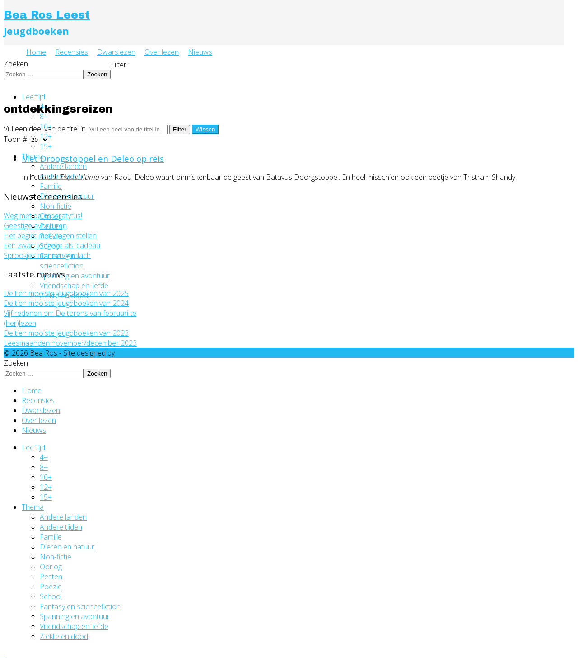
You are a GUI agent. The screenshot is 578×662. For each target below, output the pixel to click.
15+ (46, 146)
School (51, 246)
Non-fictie (55, 206)
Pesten (51, 226)
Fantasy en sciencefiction (62, 261)
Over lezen (161, 52)
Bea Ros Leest (47, 15)
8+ (44, 117)
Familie (51, 186)
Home (36, 52)
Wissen (205, 129)
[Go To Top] (4, 653)
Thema (33, 156)
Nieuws (200, 52)
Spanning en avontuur (75, 276)
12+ (46, 136)
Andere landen (63, 166)
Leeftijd (33, 97)
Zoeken (16, 64)
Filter (179, 129)
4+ (44, 107)
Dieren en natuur (67, 196)
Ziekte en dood (64, 295)
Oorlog (51, 216)
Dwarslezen (116, 52)
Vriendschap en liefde (74, 286)
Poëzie (51, 236)
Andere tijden (61, 176)
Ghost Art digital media (153, 353)
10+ (46, 126)
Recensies (71, 52)
